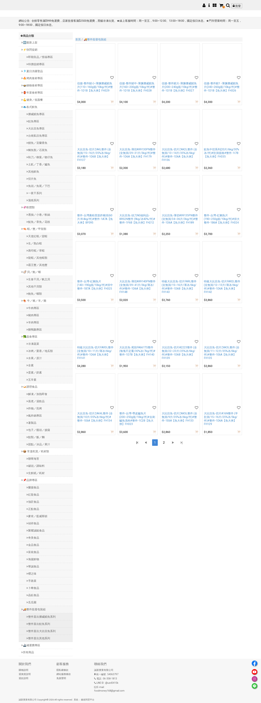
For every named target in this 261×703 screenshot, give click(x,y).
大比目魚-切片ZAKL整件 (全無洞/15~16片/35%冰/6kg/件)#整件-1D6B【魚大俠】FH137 (94, 155)
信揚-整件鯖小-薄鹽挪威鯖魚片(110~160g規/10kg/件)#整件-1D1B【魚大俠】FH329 (95, 87)
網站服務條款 (63, 674)
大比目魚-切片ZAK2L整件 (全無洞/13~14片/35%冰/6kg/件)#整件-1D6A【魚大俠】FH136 (179, 155)
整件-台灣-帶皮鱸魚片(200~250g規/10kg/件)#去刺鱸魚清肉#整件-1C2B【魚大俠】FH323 (137, 419)
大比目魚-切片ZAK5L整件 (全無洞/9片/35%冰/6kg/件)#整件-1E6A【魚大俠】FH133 (179, 417)
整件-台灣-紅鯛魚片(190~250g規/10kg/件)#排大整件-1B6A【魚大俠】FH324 (222, 219)
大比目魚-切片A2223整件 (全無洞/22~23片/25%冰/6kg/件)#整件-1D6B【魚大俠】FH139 (179, 353)
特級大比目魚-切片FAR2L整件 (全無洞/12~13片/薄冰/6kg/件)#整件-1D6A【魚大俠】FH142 (222, 287)
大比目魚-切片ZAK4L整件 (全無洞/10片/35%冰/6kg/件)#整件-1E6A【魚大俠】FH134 (95, 417)
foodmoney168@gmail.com (109, 690)
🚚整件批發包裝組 (95, 39)
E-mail (100, 687)
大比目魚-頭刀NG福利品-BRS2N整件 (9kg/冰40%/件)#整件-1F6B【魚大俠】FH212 (137, 219)
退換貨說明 (25, 674)
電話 (99, 678)
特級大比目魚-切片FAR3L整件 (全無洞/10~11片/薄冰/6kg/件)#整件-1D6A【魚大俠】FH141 (95, 353)
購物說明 (23, 670)
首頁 (78, 39)
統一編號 (101, 674)
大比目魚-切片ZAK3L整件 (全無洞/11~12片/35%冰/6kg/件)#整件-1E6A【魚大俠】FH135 (221, 353)
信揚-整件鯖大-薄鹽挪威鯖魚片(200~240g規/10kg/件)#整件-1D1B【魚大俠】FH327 (179, 87)
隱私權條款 (62, 670)
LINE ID (100, 682)
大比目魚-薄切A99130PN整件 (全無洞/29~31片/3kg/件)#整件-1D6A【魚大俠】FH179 (137, 153)
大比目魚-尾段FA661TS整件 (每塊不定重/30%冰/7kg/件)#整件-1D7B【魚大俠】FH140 (137, 351)
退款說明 (23, 678)
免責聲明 (61, 678)
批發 (237, 6)
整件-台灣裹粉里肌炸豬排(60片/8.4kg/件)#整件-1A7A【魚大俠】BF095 (95, 219)
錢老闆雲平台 (87, 699)
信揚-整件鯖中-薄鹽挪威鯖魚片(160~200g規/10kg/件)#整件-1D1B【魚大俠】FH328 (137, 87)
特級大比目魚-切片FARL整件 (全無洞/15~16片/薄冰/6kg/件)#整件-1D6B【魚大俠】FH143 (179, 287)
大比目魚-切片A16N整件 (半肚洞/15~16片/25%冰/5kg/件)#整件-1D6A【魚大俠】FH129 (221, 419)
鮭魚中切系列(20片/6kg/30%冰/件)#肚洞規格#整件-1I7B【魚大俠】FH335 (221, 153)
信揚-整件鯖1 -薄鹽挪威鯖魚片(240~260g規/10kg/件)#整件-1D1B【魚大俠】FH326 (222, 87)
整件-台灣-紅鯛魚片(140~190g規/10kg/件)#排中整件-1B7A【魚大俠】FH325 (95, 285)
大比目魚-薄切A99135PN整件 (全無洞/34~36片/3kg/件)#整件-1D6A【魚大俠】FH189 (180, 219)
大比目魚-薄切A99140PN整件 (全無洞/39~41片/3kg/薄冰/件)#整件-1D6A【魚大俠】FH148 (137, 287)
